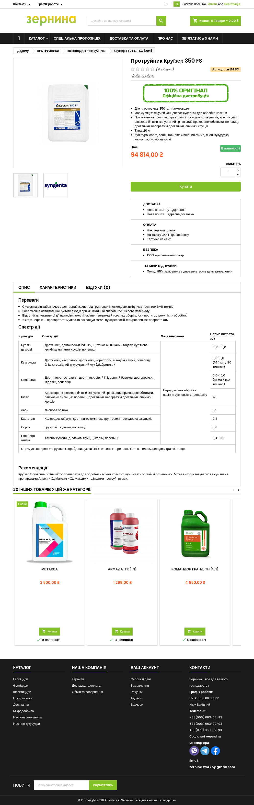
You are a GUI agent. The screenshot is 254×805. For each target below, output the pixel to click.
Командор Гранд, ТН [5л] (194, 569)
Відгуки (98, 287)
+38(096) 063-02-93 (205, 723)
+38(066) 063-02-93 (205, 717)
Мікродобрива (23, 711)
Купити (185, 186)
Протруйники (22, 698)
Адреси (136, 698)
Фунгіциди (20, 685)
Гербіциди (20, 679)
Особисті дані (141, 679)
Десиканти (21, 704)
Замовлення (140, 685)
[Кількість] (227, 172)
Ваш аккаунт (145, 667)
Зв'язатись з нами (200, 38)
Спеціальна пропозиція (77, 38)
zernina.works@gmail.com (212, 767)
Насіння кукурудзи (26, 723)
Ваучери (137, 704)
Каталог (37, 38)
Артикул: (218, 69)
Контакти (199, 667)
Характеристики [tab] (58, 287)
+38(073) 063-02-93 (205, 730)
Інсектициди (22, 692)
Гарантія (78, 679)
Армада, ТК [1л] (122, 569)
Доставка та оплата (129, 38)
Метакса (49, 569)
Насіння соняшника (27, 717)
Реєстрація (232, 4)
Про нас (165, 38)
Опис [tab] (24, 287)
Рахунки (137, 692)
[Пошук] (127, 21)
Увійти (212, 4)
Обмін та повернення (87, 692)
